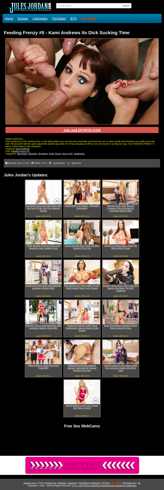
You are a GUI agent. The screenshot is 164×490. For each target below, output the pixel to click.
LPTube (105, 483)
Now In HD (67, 153)
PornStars (59, 18)
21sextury (72, 483)
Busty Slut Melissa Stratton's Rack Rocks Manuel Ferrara (120, 326)
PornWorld (84, 483)
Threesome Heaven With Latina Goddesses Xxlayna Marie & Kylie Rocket (82, 328)
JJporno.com (29, 483)
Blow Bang (22, 153)
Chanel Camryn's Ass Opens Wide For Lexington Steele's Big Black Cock (120, 368)
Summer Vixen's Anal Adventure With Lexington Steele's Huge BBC (43, 326)
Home (9, 18)
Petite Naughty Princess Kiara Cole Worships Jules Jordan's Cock (43, 247)
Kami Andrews (22, 149)
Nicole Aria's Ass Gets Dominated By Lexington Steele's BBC (43, 286)
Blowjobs (33, 153)
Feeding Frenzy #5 (20, 151)
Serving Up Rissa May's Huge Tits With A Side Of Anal (120, 247)
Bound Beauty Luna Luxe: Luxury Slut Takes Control (82, 406)
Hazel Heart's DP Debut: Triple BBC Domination (82, 207)
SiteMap (62, 483)
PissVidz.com (129, 483)
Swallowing (79, 153)
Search (126, 5)
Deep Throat (55, 153)
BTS (74, 18)
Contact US (50, 483)
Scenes (23, 18)
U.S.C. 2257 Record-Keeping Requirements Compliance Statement (104, 485)
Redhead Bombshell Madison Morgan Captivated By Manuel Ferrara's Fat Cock (82, 368)
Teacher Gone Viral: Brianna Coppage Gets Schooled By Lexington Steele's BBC (120, 208)
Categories (40, 18)
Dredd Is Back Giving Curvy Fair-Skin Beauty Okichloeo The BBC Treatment (121, 288)
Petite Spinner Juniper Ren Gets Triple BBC (43, 366)
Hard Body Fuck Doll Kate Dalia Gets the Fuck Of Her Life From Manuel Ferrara (43, 208)
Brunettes (43, 153)
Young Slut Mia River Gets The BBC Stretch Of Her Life (82, 247)
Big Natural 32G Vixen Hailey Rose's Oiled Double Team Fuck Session (81, 286)
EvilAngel (95, 483)
